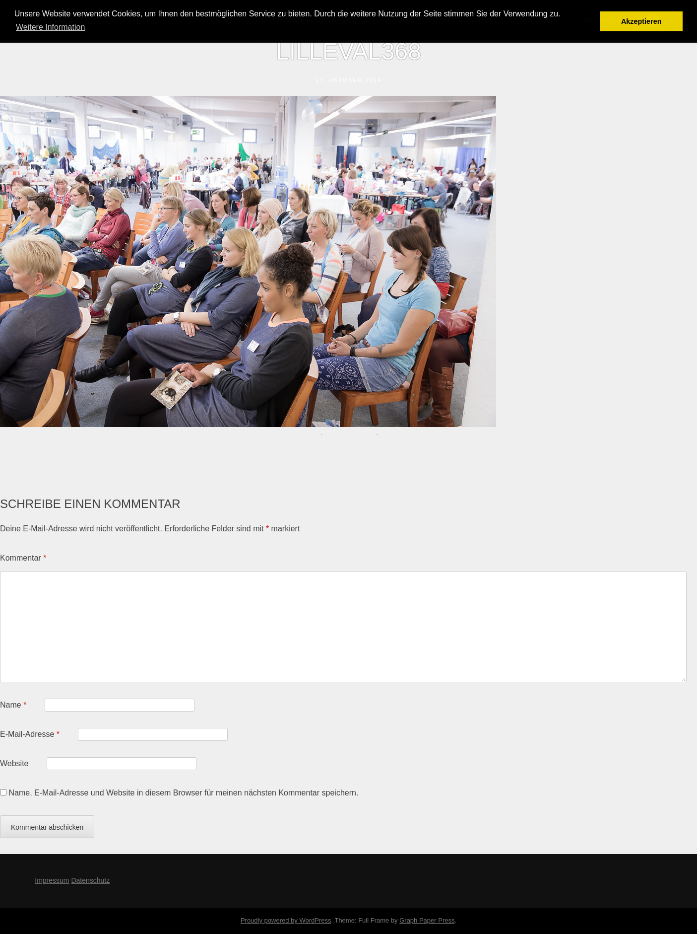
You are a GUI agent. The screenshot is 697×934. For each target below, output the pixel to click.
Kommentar (23, 558)
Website (14, 763)
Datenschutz (90, 880)
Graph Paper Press (426, 920)
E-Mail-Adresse (30, 734)
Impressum (52, 880)
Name (13, 705)
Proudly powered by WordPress (286, 920)
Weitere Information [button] (50, 27)
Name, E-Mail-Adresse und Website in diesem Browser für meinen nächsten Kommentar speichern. (183, 793)
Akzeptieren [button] (641, 21)
